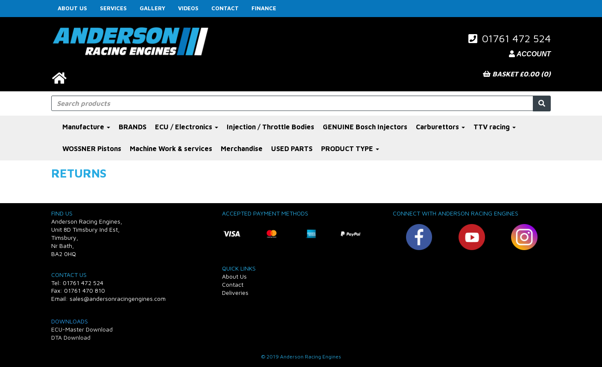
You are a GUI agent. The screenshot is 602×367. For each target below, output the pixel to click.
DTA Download (71, 337)
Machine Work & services (171, 148)
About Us (72, 8)
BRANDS (132, 127)
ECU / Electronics (186, 127)
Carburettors (440, 127)
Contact (225, 8)
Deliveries (235, 292)
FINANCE (263, 8)
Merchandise (242, 148)
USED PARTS (292, 148)
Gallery (152, 8)
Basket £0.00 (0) (517, 74)
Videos (188, 8)
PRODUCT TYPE (350, 148)
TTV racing (494, 127)
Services (113, 8)
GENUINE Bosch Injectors (365, 127)
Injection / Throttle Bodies (270, 127)
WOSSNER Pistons (91, 148)
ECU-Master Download (82, 329)
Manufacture (86, 127)
